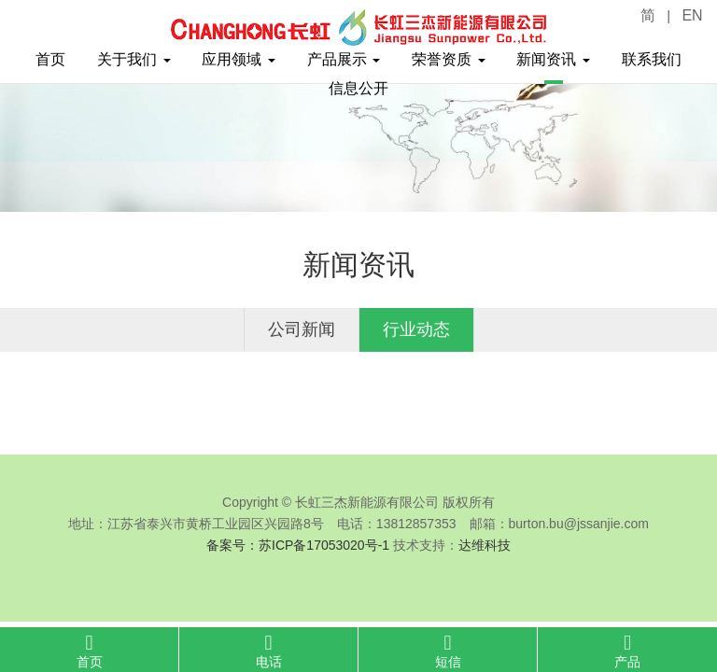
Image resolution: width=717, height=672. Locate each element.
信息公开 (358, 88)
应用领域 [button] (238, 59)
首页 (50, 59)
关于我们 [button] (133, 59)
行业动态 (416, 329)
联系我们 (652, 59)
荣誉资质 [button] (448, 59)
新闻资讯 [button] (552, 59)
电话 (268, 651)
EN (692, 15)
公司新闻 (301, 329)
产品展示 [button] (343, 59)
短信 (447, 651)
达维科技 (484, 545)
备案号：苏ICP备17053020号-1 (297, 545)
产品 (627, 651)
